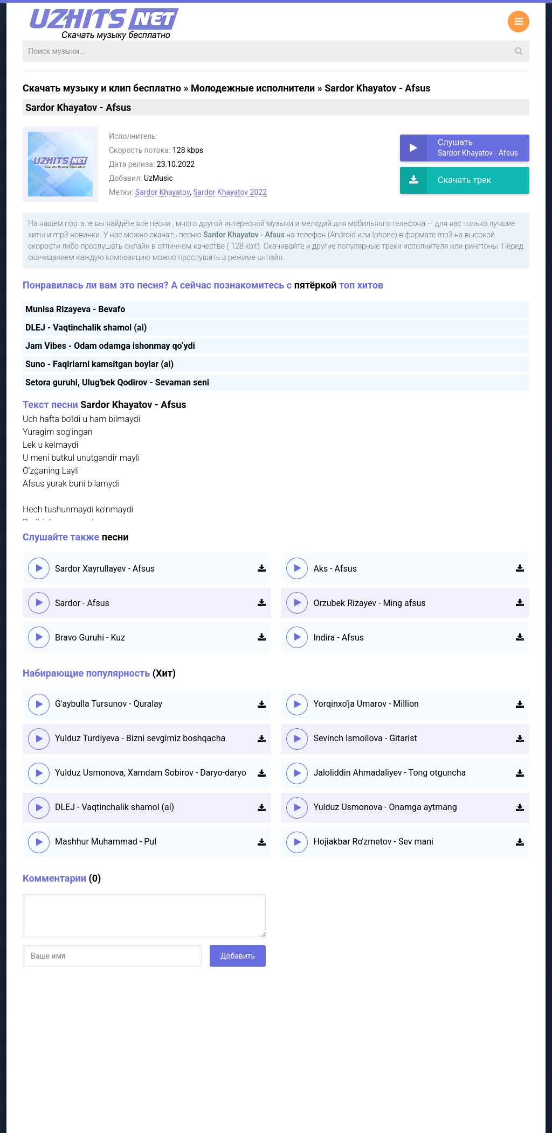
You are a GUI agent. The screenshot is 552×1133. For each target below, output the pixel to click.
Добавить (237, 956)
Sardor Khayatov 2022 (230, 192)
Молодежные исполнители (253, 88)
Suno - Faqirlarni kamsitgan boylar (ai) (99, 364)
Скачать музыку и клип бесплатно (102, 88)
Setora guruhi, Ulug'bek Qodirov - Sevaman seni (117, 382)
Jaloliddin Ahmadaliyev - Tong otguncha (389, 773)
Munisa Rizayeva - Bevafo (75, 309)
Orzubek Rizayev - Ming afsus (369, 603)
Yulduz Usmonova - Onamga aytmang (385, 807)
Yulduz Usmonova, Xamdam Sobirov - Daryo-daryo (150, 773)
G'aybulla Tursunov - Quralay (108, 704)
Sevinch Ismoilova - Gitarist (365, 738)
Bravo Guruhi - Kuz (90, 637)
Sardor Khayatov (162, 192)
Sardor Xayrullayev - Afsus (105, 569)
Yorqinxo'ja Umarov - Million (365, 704)
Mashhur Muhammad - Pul (105, 841)
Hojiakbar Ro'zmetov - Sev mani (373, 841)
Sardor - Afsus (82, 603)
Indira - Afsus (338, 637)
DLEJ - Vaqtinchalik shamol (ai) (86, 327)
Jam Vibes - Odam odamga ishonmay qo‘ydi (110, 346)
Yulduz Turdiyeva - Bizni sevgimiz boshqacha (140, 738)
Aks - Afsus (335, 569)
